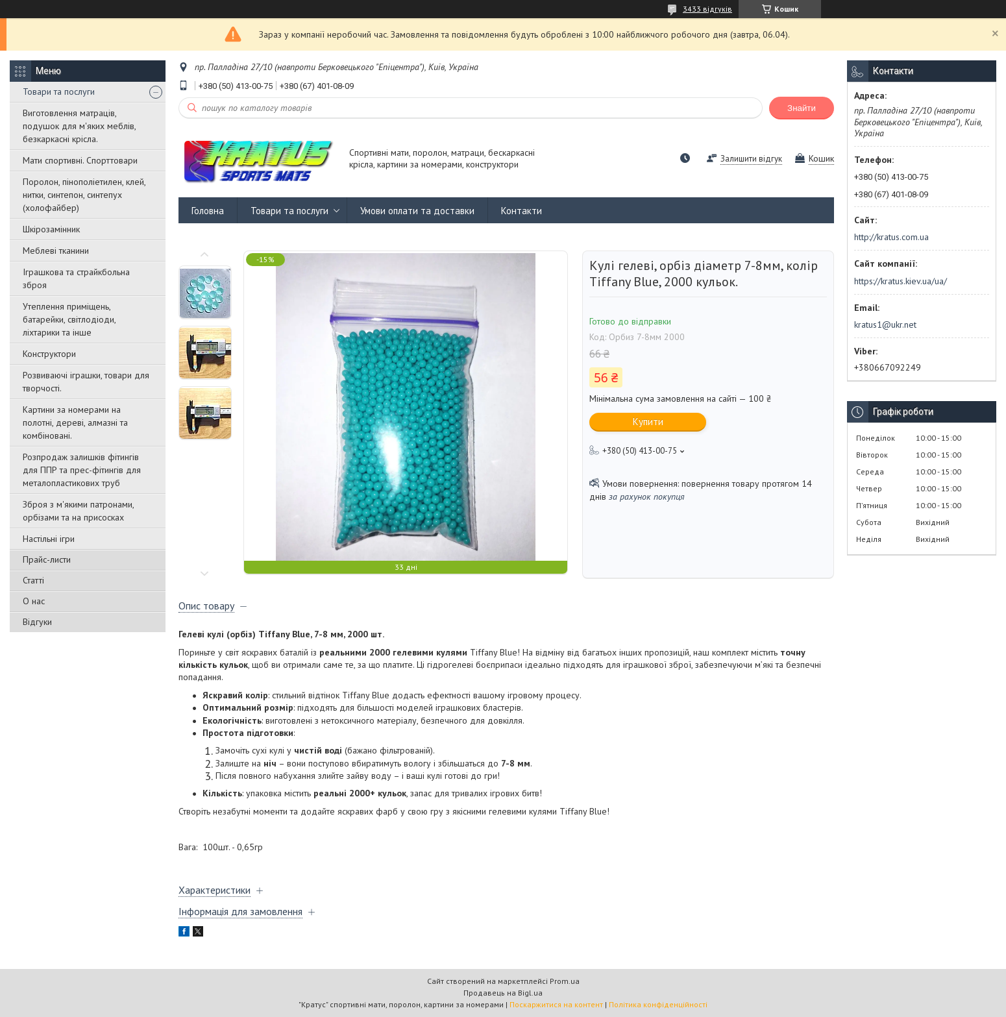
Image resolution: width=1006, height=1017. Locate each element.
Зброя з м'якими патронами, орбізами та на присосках (78, 510)
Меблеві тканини (56, 250)
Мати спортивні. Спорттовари (80, 160)
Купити (648, 421)
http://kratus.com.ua (891, 237)
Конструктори (49, 354)
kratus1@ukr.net (885, 324)
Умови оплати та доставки (417, 210)
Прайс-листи (47, 559)
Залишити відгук (751, 158)
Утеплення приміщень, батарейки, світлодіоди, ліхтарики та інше (69, 319)
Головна (207, 210)
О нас (34, 601)
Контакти (521, 210)
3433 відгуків (707, 9)
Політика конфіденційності (658, 1004)
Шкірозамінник (51, 229)
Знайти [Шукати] (801, 108)
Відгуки (37, 622)
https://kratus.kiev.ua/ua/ (900, 281)
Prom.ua (565, 981)
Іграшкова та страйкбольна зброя (76, 278)
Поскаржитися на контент (556, 1004)
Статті (33, 580)
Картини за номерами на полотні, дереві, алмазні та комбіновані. (75, 422)
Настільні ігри (49, 539)
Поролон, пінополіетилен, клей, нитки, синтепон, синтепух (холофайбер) (84, 195)
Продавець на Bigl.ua (503, 993)
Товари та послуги (59, 91)
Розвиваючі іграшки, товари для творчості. (86, 381)
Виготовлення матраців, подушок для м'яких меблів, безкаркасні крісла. (79, 126)
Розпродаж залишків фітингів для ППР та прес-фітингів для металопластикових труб (82, 470)
